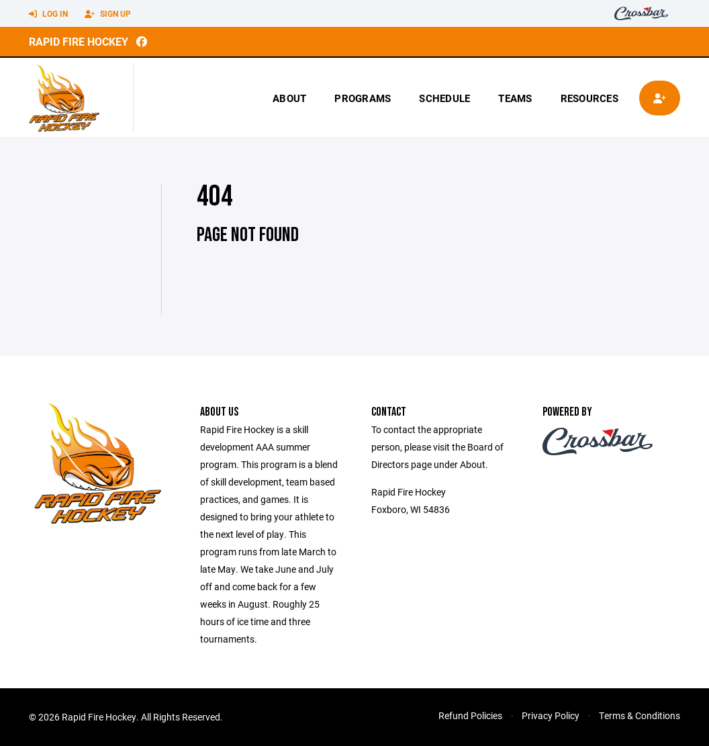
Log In (48, 14)
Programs (362, 98)
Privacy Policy (550, 715)
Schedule (444, 98)
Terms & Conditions (639, 715)
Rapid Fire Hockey (78, 41)
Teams (515, 98)
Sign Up (108, 14)
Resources (589, 98)
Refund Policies (470, 715)
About (289, 98)
